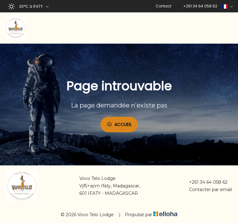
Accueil (119, 124)
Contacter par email (207, 189)
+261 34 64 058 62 (204, 182)
